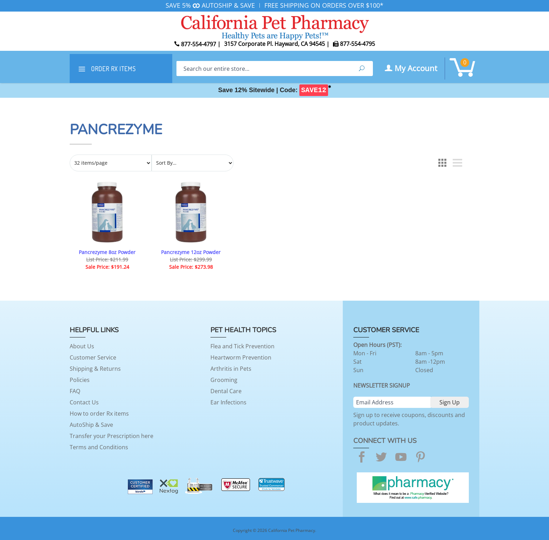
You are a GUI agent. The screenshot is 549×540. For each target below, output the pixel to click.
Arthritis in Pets (230, 368)
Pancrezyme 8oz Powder (107, 252)
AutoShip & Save (91, 425)
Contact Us (84, 402)
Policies (80, 380)
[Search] (263, 68)
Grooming (223, 380)
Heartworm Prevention (240, 357)
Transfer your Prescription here (111, 436)
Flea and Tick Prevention (242, 346)
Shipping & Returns (95, 368)
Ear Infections (228, 402)
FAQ (75, 391)
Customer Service (93, 357)
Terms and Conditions (99, 447)
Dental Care (226, 391)
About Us (82, 346)
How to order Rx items (99, 413)
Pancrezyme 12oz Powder (191, 252)
